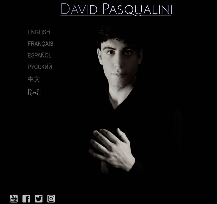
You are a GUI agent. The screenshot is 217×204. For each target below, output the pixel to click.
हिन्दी (34, 92)
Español (39, 55)
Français (40, 43)
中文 (34, 79)
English (39, 32)
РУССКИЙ (40, 67)
